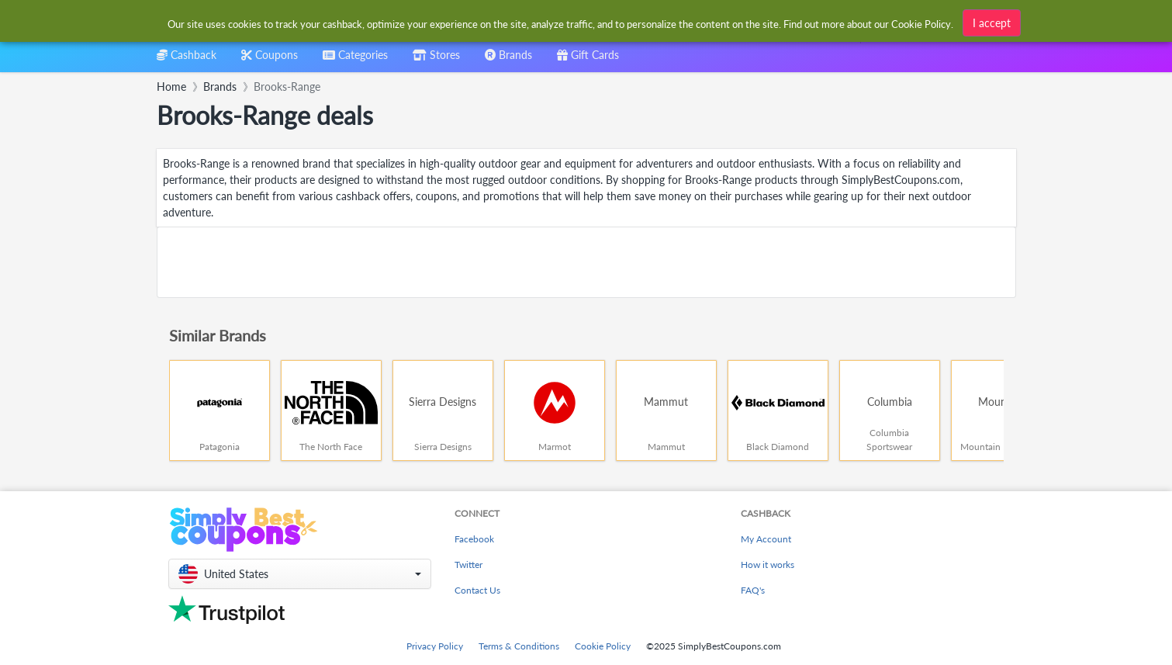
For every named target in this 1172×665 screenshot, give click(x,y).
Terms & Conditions (519, 646)
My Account (766, 539)
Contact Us (477, 590)
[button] (299, 574)
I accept (992, 22)
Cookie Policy (603, 646)
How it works (767, 564)
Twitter (468, 564)
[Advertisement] (586, 262)
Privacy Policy (434, 646)
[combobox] (355, 60)
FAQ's (753, 590)
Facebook (474, 539)
